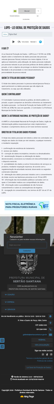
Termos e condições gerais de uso (39, 358)
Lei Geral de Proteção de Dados (39, 367)
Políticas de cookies (45, 361)
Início (5, 34)
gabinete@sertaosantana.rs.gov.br (35, 334)
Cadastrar (27, 251)
